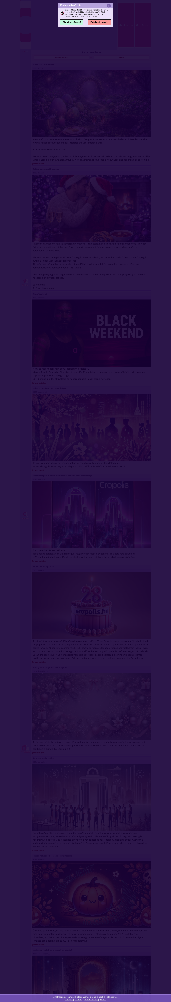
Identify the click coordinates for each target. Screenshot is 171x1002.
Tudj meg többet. (73, 999)
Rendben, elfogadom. (95, 999)
